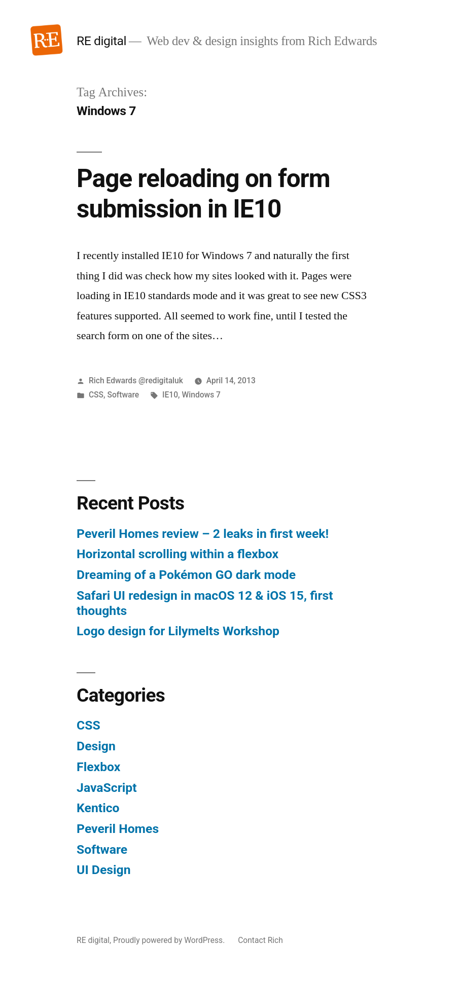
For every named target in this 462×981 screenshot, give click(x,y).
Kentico (98, 808)
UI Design (103, 869)
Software (123, 394)
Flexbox (98, 766)
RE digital (101, 40)
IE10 (170, 394)
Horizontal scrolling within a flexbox (177, 554)
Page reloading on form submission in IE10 (203, 193)
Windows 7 (201, 394)
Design (96, 746)
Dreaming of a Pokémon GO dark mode (186, 574)
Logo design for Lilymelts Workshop (178, 631)
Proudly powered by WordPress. (170, 940)
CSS (96, 394)
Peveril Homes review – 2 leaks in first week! (203, 533)
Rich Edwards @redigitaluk (136, 380)
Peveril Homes (118, 828)
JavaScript (107, 787)
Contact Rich (260, 940)
